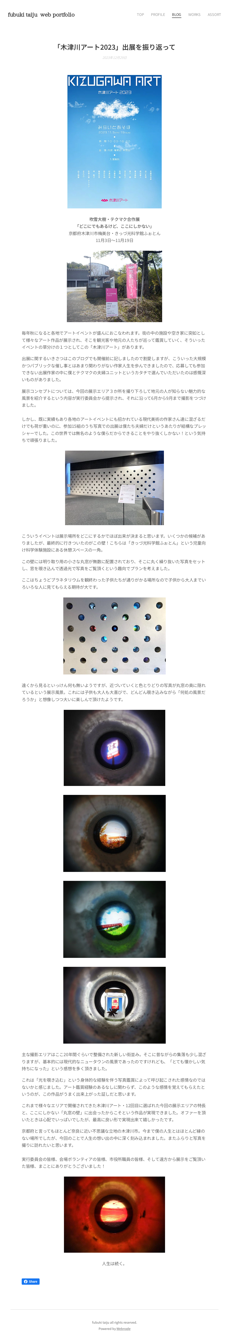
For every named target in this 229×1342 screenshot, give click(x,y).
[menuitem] (148, 14)
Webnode (124, 1328)
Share (30, 1281)
